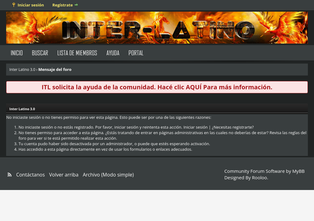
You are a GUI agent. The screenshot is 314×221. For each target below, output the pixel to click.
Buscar (40, 52)
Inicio (17, 52)
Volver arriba (63, 174)
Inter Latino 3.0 (22, 69)
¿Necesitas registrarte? (233, 127)
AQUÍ (193, 87)
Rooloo (259, 177)
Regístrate (62, 4)
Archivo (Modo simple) (108, 174)
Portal (136, 52)
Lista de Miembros (77, 52)
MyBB (298, 171)
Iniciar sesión (30, 4)
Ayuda (112, 52)
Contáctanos (30, 174)
